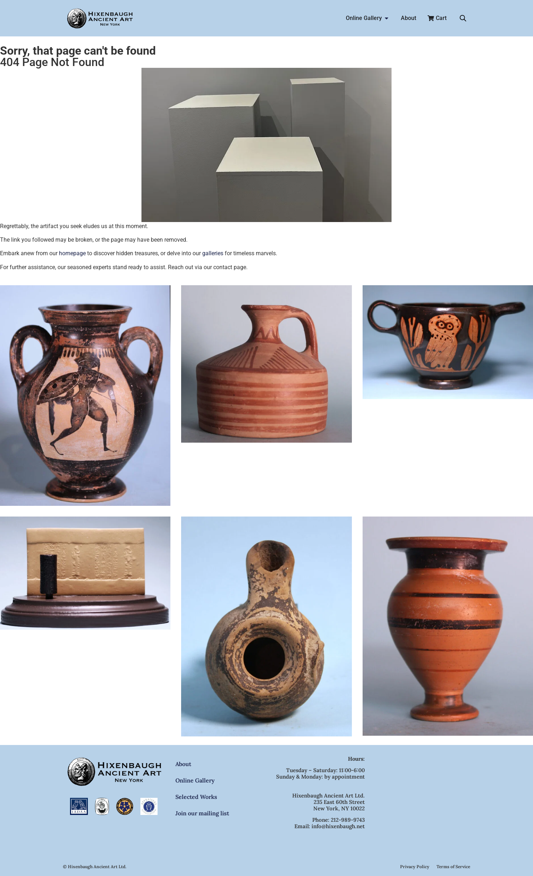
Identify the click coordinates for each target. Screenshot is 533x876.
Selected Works (196, 796)
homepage (72, 253)
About (183, 763)
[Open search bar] (463, 18)
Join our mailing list (202, 813)
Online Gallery (195, 780)
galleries (212, 253)
